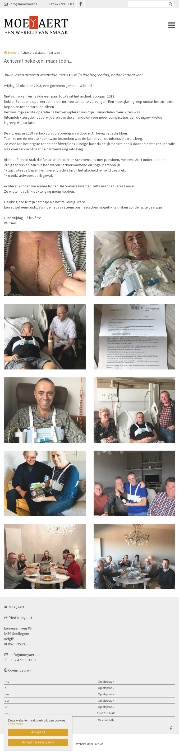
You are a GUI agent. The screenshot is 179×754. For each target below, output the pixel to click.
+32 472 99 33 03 (59, 4)
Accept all (38, 732)
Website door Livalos (89, 744)
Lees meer (15, 724)
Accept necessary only (38, 742)
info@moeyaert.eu (21, 4)
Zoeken (170, 4)
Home (12, 52)
